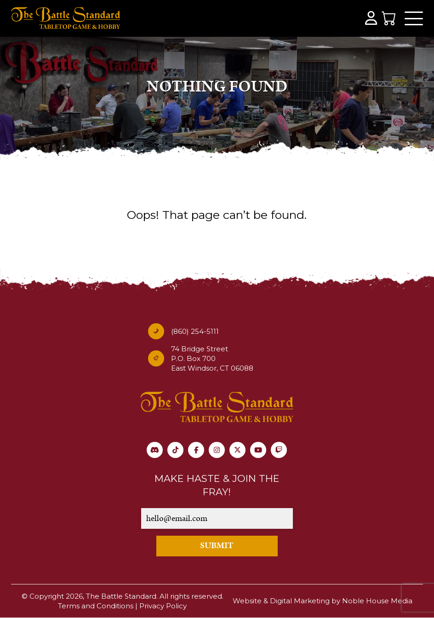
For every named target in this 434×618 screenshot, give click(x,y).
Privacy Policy (163, 605)
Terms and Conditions (95, 605)
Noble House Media (377, 600)
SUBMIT (217, 545)
